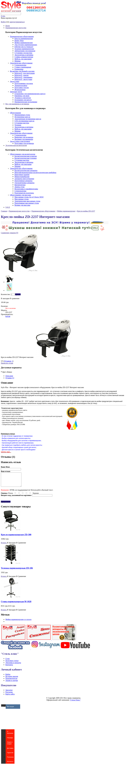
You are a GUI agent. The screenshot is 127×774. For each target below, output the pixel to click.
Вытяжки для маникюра (23, 139)
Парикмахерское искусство (15, 28)
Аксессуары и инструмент (20, 141)
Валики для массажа (22, 205)
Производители (11, 681)
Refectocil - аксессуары (23, 79)
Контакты (9, 667)
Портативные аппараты (23, 181)
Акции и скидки (11, 683)
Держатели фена (20, 85)
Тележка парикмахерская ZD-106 (17, 571)
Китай (7, 316)
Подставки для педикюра (24, 143)
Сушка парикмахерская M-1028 (16, 604)
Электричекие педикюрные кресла (27, 119)
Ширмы (17, 61)
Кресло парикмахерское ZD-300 (16, 537)
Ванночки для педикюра (23, 137)
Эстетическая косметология (16, 145)
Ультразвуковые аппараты (24, 183)
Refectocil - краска (21, 75)
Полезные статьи (11, 663)
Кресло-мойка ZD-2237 (86, 211)
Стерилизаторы (20, 65)
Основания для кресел (23, 100)
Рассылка (9, 695)
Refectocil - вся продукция (24, 73)
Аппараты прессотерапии (24, 179)
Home (7, 26)
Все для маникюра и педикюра (17, 104)
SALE (7, 207)
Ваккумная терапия (21, 175)
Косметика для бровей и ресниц (22, 71)
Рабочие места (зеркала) (23, 47)
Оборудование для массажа (20, 195)
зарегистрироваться (17, 22)
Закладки (8, 693)
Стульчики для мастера (23, 53)
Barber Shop (19, 41)
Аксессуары (14, 81)
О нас (7, 661)
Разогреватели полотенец (24, 193)
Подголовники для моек (23, 83)
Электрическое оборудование (21, 63)
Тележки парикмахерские (24, 49)
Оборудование (15, 113)
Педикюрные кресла (22, 117)
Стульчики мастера (21, 123)
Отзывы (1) (9, 378)
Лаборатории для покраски (24, 51)
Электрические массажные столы (27, 201)
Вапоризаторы (19, 185)
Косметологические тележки (25, 158)
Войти (3, 22)
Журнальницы (19, 90)
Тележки (17, 125)
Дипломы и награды (13, 665)
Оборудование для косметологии (22, 154)
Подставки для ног (21, 87)
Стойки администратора (23, 57)
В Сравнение (21, 545)
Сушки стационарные (22, 67)
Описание (9, 376)
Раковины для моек (21, 96)
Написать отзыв (7, 363)
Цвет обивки (6, 372)
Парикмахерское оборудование (22, 36)
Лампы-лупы (19, 187)
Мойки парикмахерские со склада (18, 622)
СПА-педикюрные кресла (24, 121)
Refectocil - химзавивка (23, 77)
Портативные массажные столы (26, 203)
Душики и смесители (22, 98)
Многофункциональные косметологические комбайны (35, 172)
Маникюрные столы (22, 115)
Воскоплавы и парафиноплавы (26, 189)
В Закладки (11, 545)
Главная (4, 211)
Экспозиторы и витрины (23, 55)
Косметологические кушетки (25, 156)
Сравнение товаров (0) (9, 233)
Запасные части (16, 92)
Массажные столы (21, 199)
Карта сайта (10, 697)
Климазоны (18, 69)
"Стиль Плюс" (75, 703)
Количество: (5, 294)
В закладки (5, 298)
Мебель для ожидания (22, 59)
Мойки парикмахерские (23, 43)
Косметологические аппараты (25, 170)
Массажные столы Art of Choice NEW (29, 197)
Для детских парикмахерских (25, 45)
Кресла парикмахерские (23, 38)
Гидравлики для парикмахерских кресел (29, 94)
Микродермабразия (21, 177)
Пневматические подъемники (25, 102)
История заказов (11, 679)
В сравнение (14, 298)
